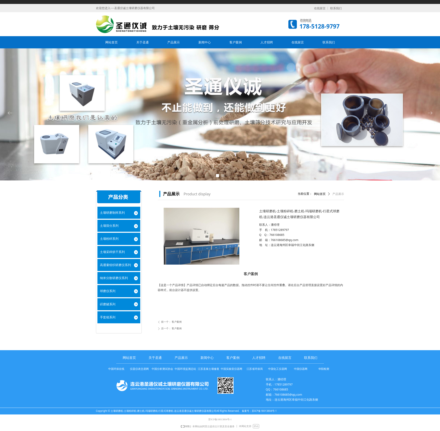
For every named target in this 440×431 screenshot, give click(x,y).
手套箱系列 (107, 317)
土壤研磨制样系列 (112, 212)
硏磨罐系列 (107, 304)
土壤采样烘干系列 (112, 252)
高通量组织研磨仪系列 (115, 265)
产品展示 (338, 194)
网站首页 (320, 194)
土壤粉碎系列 (109, 238)
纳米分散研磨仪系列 (114, 278)
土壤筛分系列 (109, 225)
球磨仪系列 (107, 291)
